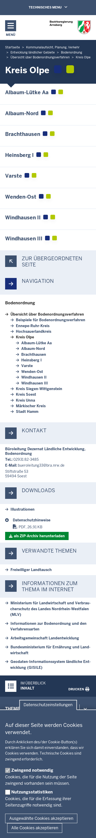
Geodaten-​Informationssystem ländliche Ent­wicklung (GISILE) (50, 664)
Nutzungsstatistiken (32, 792)
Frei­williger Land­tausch (31, 569)
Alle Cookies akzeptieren (34, 828)
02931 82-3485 (26, 459)
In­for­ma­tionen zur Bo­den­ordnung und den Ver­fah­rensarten (48, 626)
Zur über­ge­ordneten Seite (52, 261)
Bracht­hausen (33, 354)
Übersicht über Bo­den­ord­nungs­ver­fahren (47, 314)
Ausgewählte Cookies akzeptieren (41, 818)
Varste (27, 365)
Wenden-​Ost (32, 371)
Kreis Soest (26, 394)
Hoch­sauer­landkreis (33, 331)
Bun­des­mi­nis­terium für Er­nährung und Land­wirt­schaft (50, 650)
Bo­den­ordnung (20, 303)
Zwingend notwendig (32, 770)
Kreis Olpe (25, 337)
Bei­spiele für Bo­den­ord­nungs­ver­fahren (50, 320)
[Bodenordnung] (52, 520)
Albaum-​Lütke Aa (36, 343)
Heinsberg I (31, 360)
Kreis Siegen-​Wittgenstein (39, 388)
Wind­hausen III (34, 383)
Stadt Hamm (27, 411)
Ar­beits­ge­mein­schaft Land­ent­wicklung (44, 638)
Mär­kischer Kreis (31, 406)
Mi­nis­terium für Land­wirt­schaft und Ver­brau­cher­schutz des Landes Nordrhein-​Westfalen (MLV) (50, 609)
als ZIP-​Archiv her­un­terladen (39, 536)
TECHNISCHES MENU (55, 7)
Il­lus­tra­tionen (22, 509)
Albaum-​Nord (33, 348)
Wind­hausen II (34, 377)
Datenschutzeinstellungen (48, 705)
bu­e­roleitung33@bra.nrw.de (41, 465)
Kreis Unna (25, 400)
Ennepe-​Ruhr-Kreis (32, 326)
